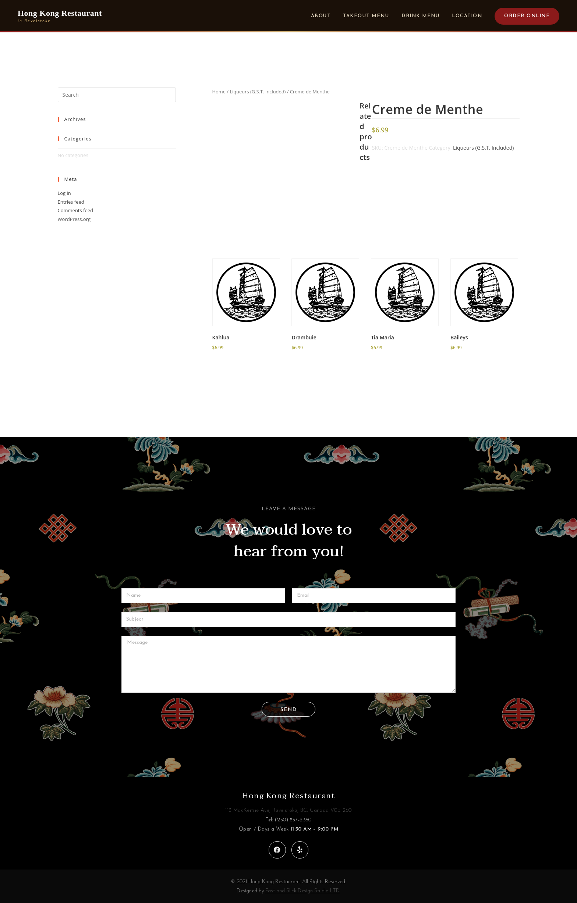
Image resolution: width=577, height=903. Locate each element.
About (321, 16)
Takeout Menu (366, 16)
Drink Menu (420, 16)
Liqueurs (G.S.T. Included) (258, 91)
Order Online (527, 16)
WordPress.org (74, 219)
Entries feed (71, 202)
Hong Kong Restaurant (288, 795)
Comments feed (75, 210)
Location (467, 16)
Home (219, 91)
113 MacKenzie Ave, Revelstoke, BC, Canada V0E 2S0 (288, 810)
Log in (64, 193)
